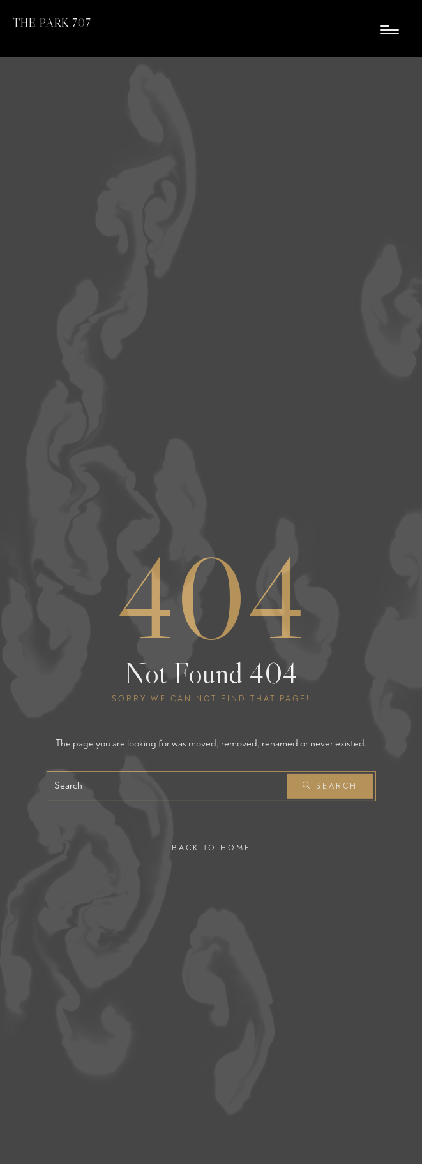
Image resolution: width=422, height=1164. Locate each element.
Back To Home (211, 847)
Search (330, 786)
